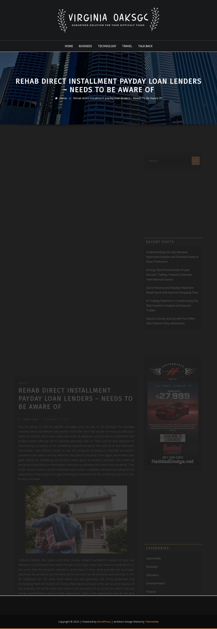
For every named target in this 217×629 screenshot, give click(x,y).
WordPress (104, 621)
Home (69, 46)
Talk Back (145, 46)
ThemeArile (152, 621)
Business (85, 46)
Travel (127, 46)
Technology (107, 46)
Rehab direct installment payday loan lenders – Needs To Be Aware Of (117, 101)
